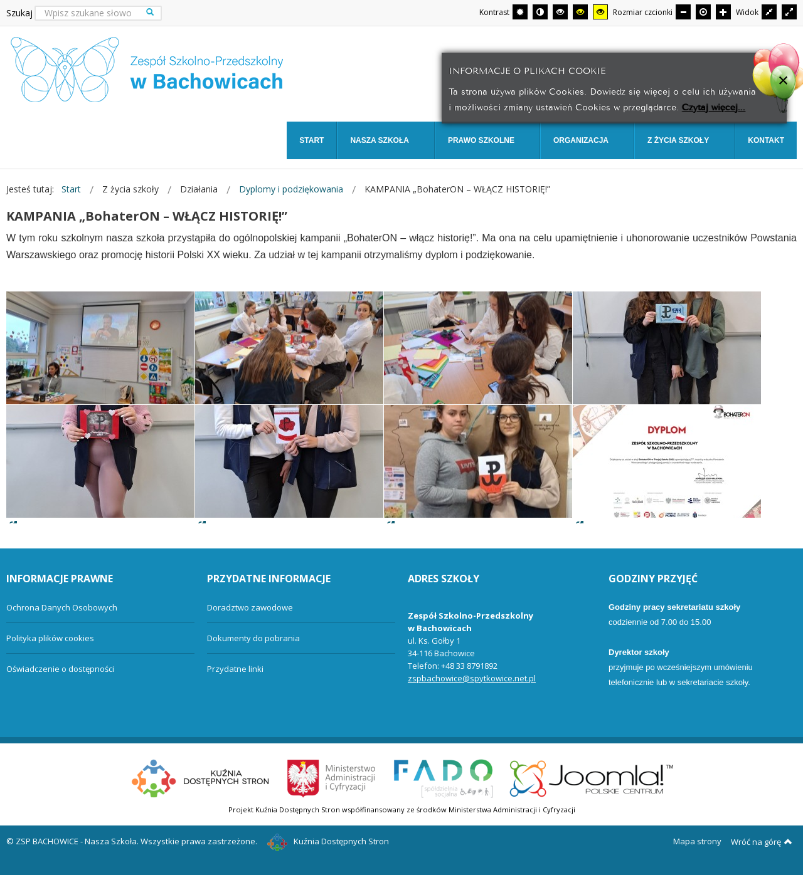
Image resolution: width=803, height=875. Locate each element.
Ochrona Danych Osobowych (61, 607)
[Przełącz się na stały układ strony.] (769, 11)
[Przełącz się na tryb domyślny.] (520, 11)
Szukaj (19, 13)
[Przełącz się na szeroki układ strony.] (789, 11)
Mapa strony (697, 841)
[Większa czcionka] (723, 11)
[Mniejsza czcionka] (683, 11)
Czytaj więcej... (713, 106)
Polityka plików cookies (50, 638)
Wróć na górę (761, 842)
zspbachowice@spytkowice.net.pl (472, 678)
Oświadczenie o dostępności (60, 668)
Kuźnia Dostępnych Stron (328, 841)
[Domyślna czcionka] (703, 11)
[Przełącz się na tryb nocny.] (540, 11)
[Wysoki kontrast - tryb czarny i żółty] (580, 11)
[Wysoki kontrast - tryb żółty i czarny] (600, 11)
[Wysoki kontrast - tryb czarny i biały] (560, 11)
